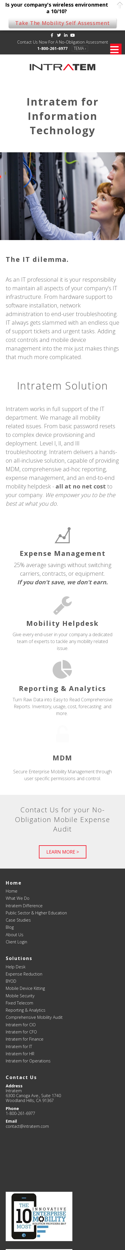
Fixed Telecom (19, 1003)
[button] (62, 851)
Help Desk (15, 966)
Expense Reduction (24, 974)
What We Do (17, 898)
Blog (10, 927)
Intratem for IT (19, 1046)
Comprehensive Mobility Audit (34, 1017)
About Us (14, 934)
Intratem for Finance (24, 1039)
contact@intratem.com (27, 1126)
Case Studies (18, 920)
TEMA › (80, 48)
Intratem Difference (24, 905)
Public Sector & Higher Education (36, 913)
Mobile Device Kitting (25, 988)
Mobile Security (20, 995)
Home (11, 891)
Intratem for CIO (21, 1024)
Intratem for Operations (28, 1061)
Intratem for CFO (21, 1032)
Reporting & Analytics (25, 1010)
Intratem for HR (20, 1053)
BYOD (11, 981)
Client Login (16, 942)
